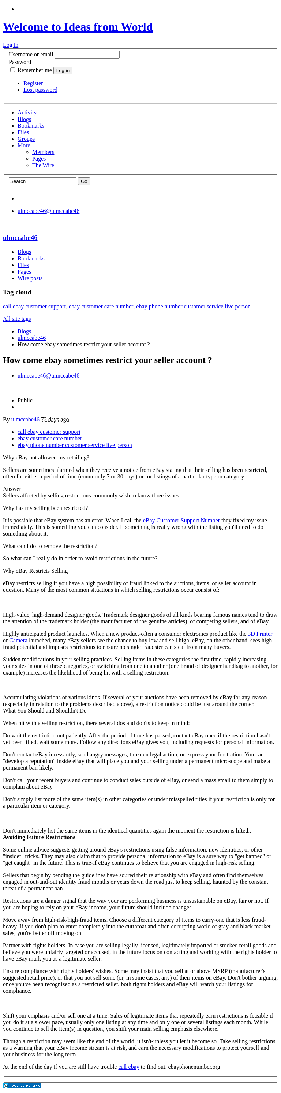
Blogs (24, 119)
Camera (18, 640)
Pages (39, 158)
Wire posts (30, 278)
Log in (10, 45)
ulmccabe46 (20, 237)
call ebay (128, 1067)
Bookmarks (31, 126)
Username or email (31, 54)
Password (20, 62)
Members (43, 152)
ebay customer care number (101, 306)
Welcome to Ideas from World (78, 26)
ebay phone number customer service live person (193, 306)
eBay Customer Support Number (181, 520)
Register (33, 83)
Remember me (31, 70)
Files (23, 132)
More (24, 145)
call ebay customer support (34, 306)
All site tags (17, 319)
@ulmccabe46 (48, 211)
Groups (26, 139)
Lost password (40, 90)
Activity (27, 112)
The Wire (43, 165)
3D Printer (260, 634)
